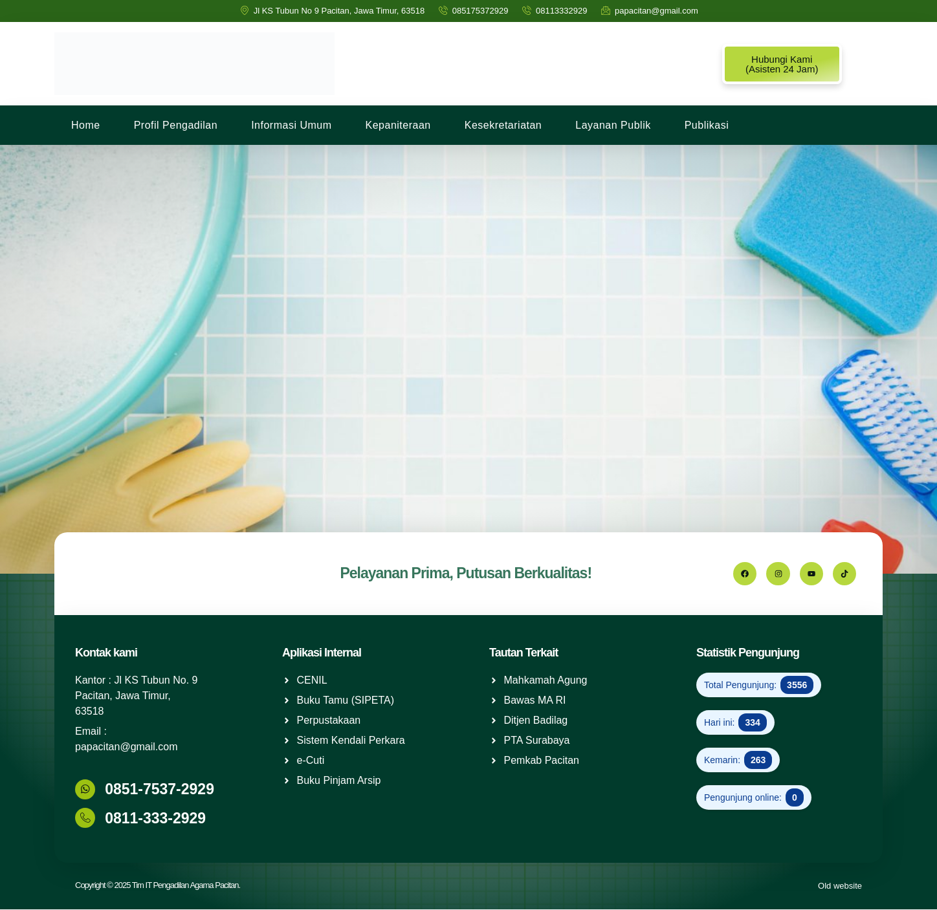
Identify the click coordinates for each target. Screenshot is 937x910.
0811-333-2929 (154, 818)
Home (85, 125)
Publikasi (707, 125)
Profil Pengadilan (175, 125)
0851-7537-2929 (159, 790)
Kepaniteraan (398, 125)
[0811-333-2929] (84, 819)
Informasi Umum (291, 125)
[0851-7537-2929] (84, 789)
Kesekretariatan (503, 125)
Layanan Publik (612, 125)
